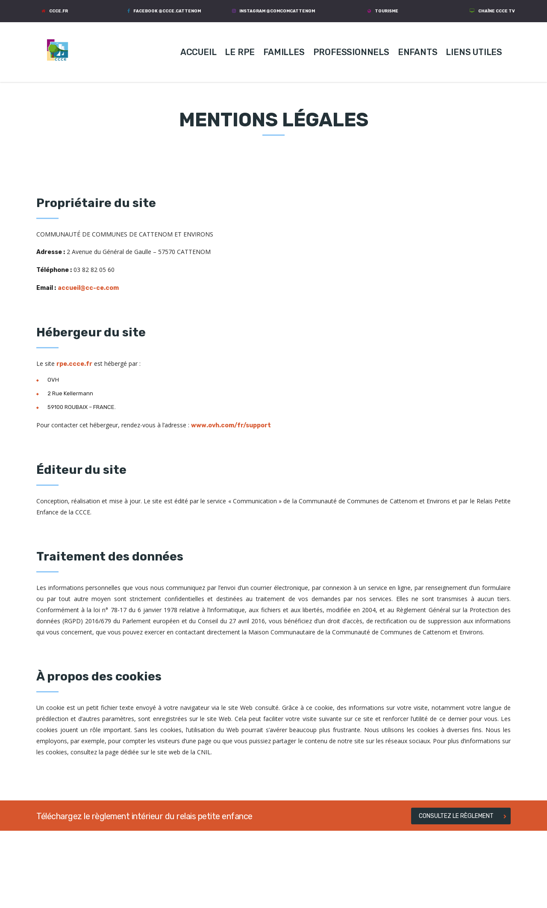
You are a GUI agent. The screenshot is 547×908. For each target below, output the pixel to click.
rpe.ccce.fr (74, 364)
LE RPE (240, 52)
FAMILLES (283, 52)
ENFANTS (418, 52)
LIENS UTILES (474, 52)
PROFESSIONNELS (351, 52)
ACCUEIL (198, 52)
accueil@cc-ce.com (88, 288)
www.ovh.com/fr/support (231, 425)
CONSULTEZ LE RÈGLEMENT (462, 816)
